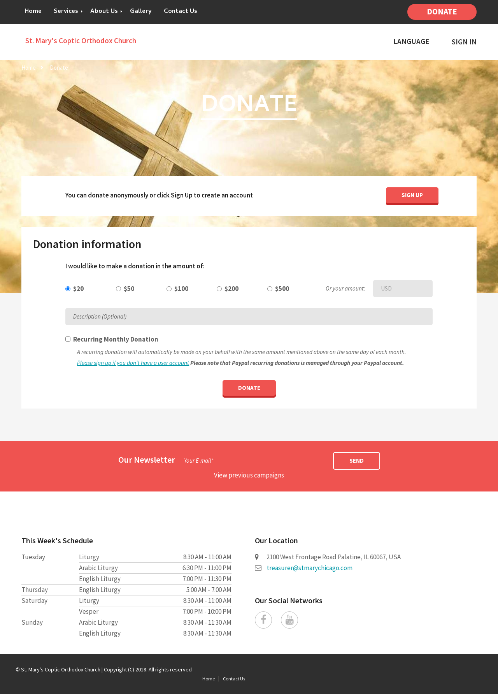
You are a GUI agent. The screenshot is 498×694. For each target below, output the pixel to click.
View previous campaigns (249, 475)
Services (66, 12)
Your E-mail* (199, 460)
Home (33, 12)
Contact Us (180, 12)
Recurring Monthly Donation (115, 339)
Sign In (464, 42)
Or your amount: (345, 288)
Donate (442, 11)
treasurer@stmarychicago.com (309, 568)
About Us (104, 12)
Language (411, 41)
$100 (181, 288)
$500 (282, 288)
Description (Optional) (99, 316)
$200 (231, 288)
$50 (129, 288)
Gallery (141, 12)
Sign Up (412, 195)
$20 (78, 288)
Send (356, 460)
